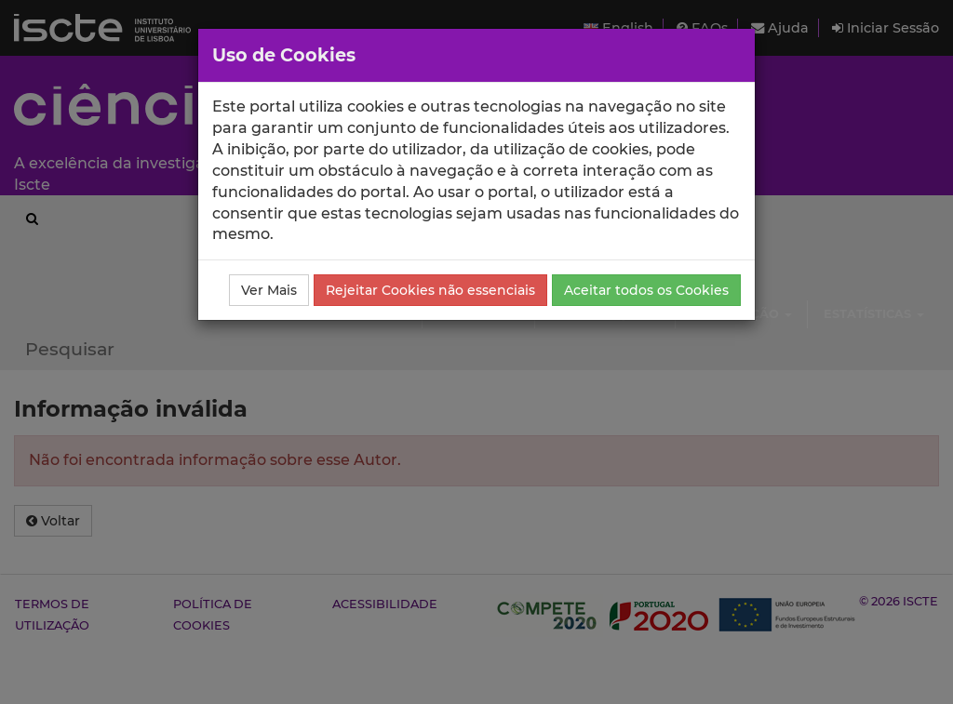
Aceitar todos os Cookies (646, 290)
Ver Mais (269, 290)
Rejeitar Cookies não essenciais (430, 290)
